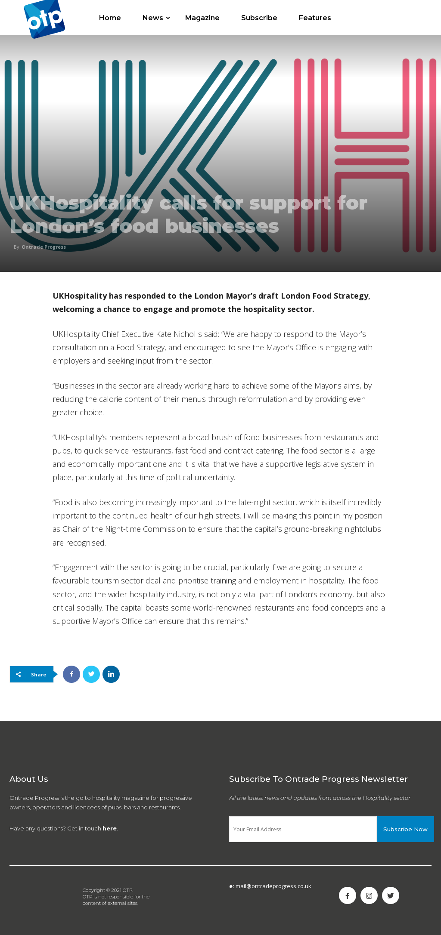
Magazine (202, 18)
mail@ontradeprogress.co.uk (273, 886)
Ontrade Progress (44, 247)
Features (315, 18)
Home (110, 18)
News (156, 18)
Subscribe (259, 18)
